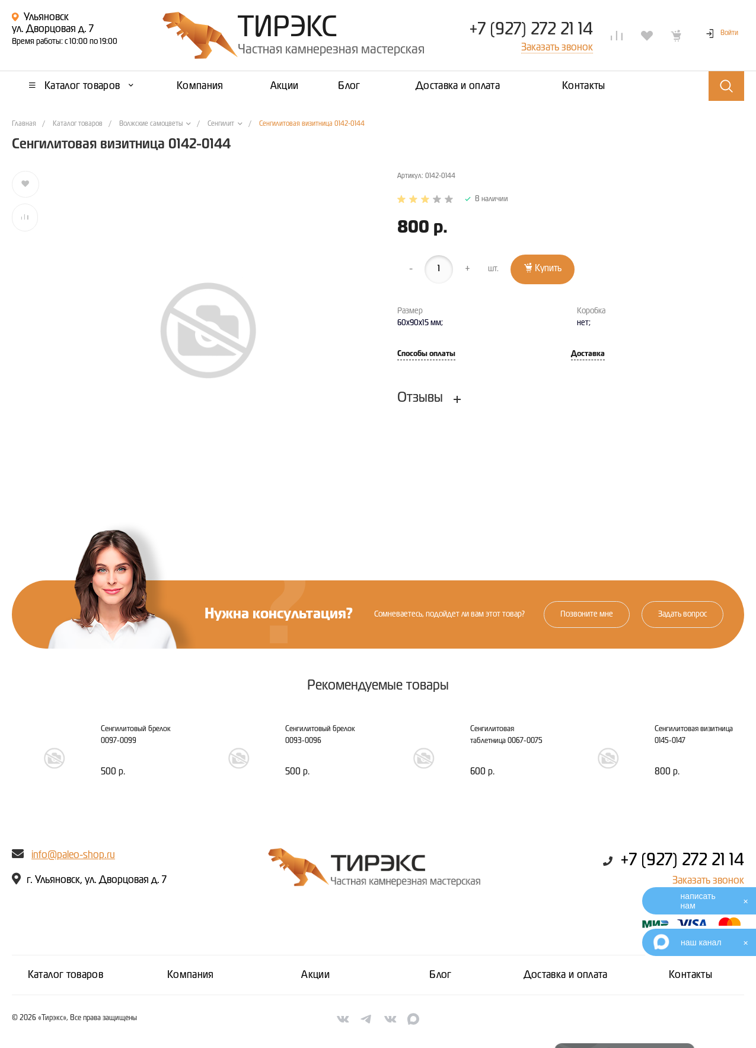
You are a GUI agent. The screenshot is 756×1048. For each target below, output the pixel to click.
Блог (440, 975)
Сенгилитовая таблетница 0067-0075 (506, 735)
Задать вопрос (682, 614)
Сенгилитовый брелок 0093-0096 (320, 735)
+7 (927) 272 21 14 (531, 29)
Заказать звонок (708, 880)
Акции (315, 975)
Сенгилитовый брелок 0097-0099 (136, 735)
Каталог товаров (65, 975)
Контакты (690, 975)
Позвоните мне (586, 614)
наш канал (701, 942)
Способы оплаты (426, 354)
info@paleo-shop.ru (73, 855)
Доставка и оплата (566, 975)
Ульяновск (46, 17)
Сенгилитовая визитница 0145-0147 (694, 735)
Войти (729, 33)
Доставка (588, 354)
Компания (190, 975)
